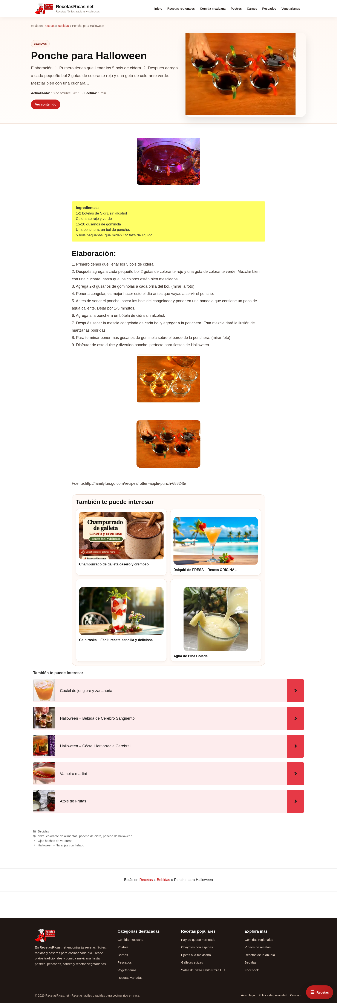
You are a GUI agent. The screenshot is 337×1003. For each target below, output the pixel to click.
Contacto (296, 995)
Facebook (252, 970)
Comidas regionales (259, 939)
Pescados (269, 8)
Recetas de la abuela (260, 955)
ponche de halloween (117, 836)
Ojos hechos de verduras (55, 841)
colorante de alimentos (61, 836)
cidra (41, 836)
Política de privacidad (273, 995)
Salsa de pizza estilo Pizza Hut (203, 970)
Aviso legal (248, 995)
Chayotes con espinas (197, 947)
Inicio (158, 8)
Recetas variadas (130, 977)
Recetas (48, 25)
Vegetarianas (291, 8)
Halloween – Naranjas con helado (61, 845)
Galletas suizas (192, 962)
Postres (236, 8)
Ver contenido (45, 104)
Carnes (252, 8)
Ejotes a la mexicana (196, 955)
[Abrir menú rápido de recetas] (319, 992)
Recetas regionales (181, 8)
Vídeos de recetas (258, 947)
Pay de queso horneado (198, 939)
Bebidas (63, 25)
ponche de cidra (90, 836)
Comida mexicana (212, 8)
